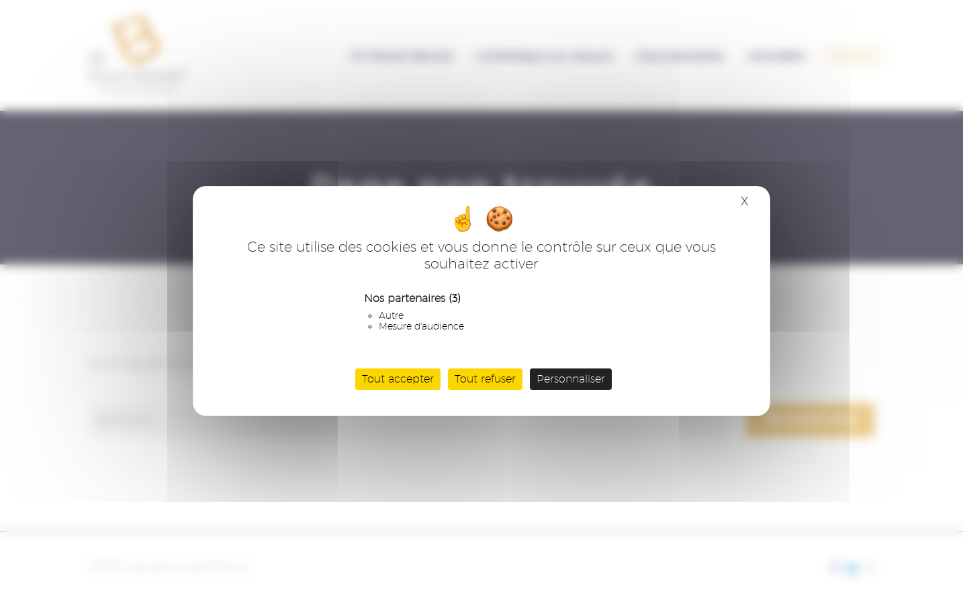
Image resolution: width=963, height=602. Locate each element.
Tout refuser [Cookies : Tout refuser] (485, 378)
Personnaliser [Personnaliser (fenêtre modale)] (571, 378)
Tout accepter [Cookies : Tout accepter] (398, 378)
